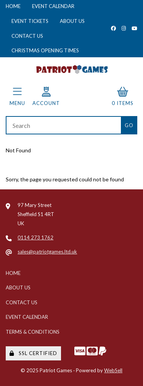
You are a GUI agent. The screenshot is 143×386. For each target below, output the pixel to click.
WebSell (113, 370)
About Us (72, 21)
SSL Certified (33, 353)
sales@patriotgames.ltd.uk (47, 252)
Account (46, 96)
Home (13, 6)
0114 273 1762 (35, 237)
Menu (17, 96)
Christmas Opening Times (45, 50)
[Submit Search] (129, 125)
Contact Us (27, 36)
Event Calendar (53, 6)
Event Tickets (29, 21)
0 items (122, 96)
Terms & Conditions (32, 332)
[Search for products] (63, 125)
